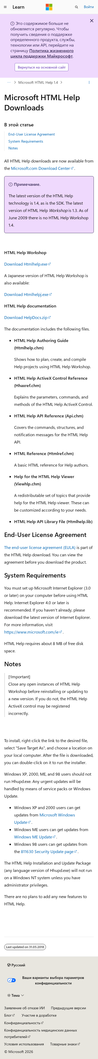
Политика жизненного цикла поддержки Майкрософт (42, 53)
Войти (89, 6)
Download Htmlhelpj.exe (26, 294)
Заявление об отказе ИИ (24, 1007)
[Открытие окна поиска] (76, 7)
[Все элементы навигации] (8, 82)
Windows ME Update (33, 836)
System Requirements (25, 141)
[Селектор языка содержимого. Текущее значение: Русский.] (16, 965)
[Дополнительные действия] (89, 82)
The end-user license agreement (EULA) (40, 547)
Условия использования (24, 1043)
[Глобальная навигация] (5, 7)
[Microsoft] (49, 7)
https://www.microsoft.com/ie (31, 632)
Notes (13, 147)
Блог (7, 1015)
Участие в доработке (39, 1015)
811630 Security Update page (47, 851)
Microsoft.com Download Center (40, 168)
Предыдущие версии (68, 1007)
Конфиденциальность (22, 1022)
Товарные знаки (63, 1043)
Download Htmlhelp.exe (25, 264)
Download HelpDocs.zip (25, 317)
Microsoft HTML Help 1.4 (38, 82)
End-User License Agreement (31, 134)
